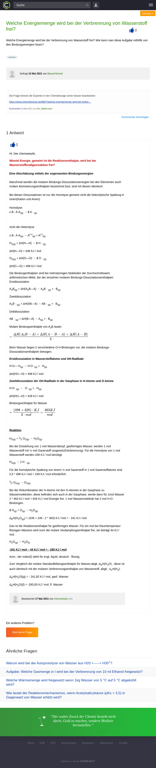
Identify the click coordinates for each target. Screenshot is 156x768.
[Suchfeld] (52, 5)
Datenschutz (106, 743)
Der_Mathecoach (44, 109)
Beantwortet (28, 598)
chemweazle (61, 598)
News (31, 743)
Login (96, 5)
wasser (12, 57)
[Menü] (151, 5)
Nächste (147, 13)
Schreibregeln (68, 743)
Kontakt (123, 743)
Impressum (88, 743)
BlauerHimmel (55, 73)
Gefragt (24, 73)
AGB (42, 743)
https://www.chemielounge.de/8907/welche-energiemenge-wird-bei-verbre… (50, 101)
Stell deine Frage (22, 632)
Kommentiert (15, 109)
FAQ (52, 743)
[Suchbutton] (87, 5)
